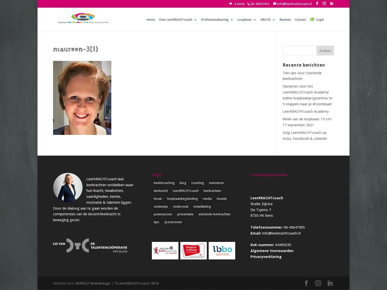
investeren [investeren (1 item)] (216, 183)
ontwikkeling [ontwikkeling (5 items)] (202, 206)
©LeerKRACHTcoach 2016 (136, 283)
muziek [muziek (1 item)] (222, 199)
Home (151, 20)
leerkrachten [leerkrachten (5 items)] (212, 191)
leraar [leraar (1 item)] (158, 199)
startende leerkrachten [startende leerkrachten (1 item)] (214, 214)
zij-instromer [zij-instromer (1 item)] (173, 222)
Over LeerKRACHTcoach (175, 20)
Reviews (285, 20)
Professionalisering (215, 20)
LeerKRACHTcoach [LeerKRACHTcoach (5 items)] (186, 191)
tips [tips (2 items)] (156, 222)
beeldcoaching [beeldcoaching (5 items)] (164, 183)
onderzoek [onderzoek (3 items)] (180, 206)
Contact (300, 20)
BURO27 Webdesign (93, 283)
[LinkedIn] (331, 3)
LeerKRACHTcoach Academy (306, 111)
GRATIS (265, 20)
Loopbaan (244, 20)
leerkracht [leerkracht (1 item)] (161, 191)
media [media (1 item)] (207, 199)
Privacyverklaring (266, 256)
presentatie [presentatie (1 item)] (185, 214)
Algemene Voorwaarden (272, 250)
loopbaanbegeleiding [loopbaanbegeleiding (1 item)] (182, 199)
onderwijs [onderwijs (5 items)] (161, 206)
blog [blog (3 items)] (183, 183)
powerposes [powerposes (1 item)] (163, 214)
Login (320, 20)
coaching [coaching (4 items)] (197, 183)
